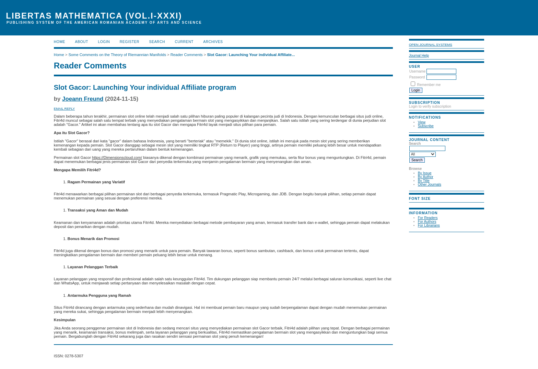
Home (59, 42)
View (421, 122)
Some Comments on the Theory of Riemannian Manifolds (117, 55)
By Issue (425, 173)
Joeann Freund (82, 99)
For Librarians (429, 225)
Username (417, 71)
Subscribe (426, 126)
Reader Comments (187, 55)
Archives (213, 42)
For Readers (428, 218)
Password (417, 77)
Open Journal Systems (430, 44)
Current (184, 42)
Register (129, 42)
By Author (425, 177)
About (81, 42)
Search (157, 42)
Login (104, 42)
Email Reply (64, 108)
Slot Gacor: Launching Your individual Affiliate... (251, 55)
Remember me (429, 85)
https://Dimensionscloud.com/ (117, 157)
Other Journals (429, 184)
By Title (424, 181)
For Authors (427, 222)
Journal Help (419, 55)
